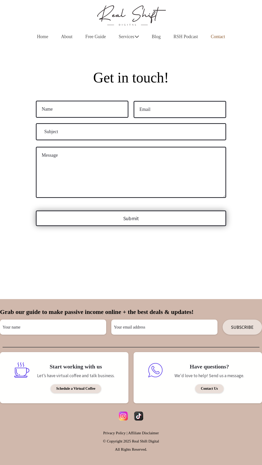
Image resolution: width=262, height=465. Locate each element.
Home (42, 36)
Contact (218, 36)
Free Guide (95, 36)
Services (129, 36)
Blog (156, 36)
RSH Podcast (185, 36)
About (66, 36)
